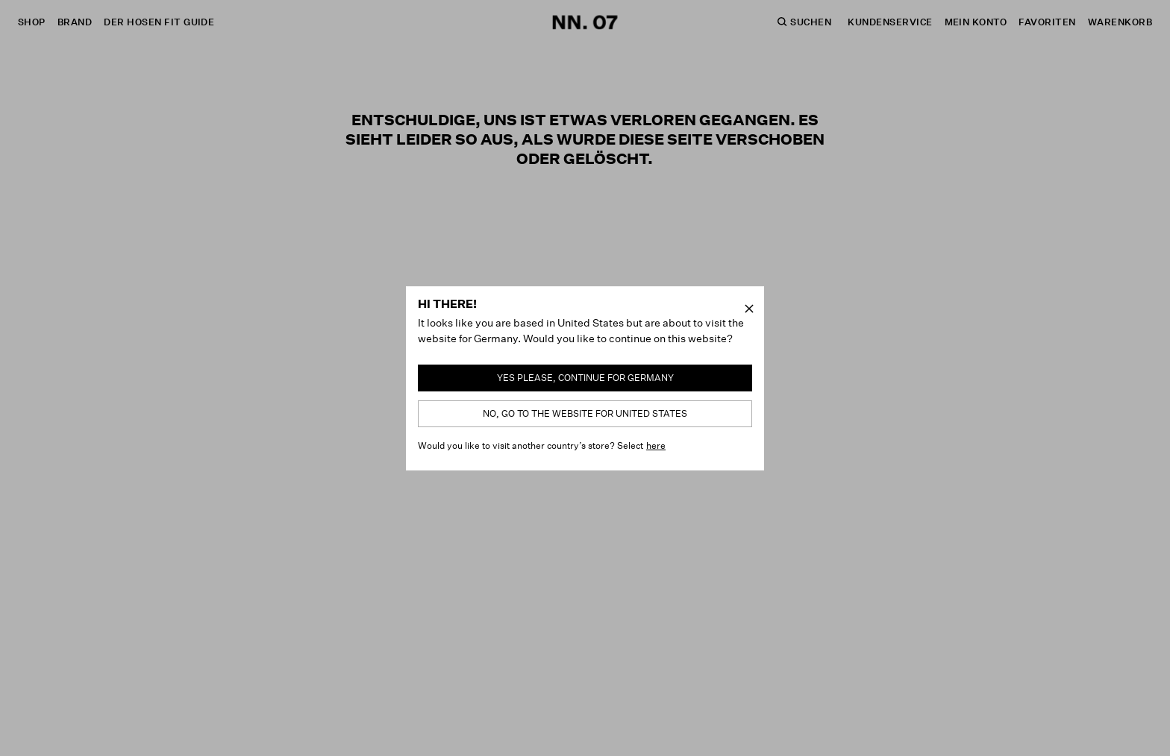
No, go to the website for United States (585, 413)
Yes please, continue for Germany (585, 377)
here (656, 445)
